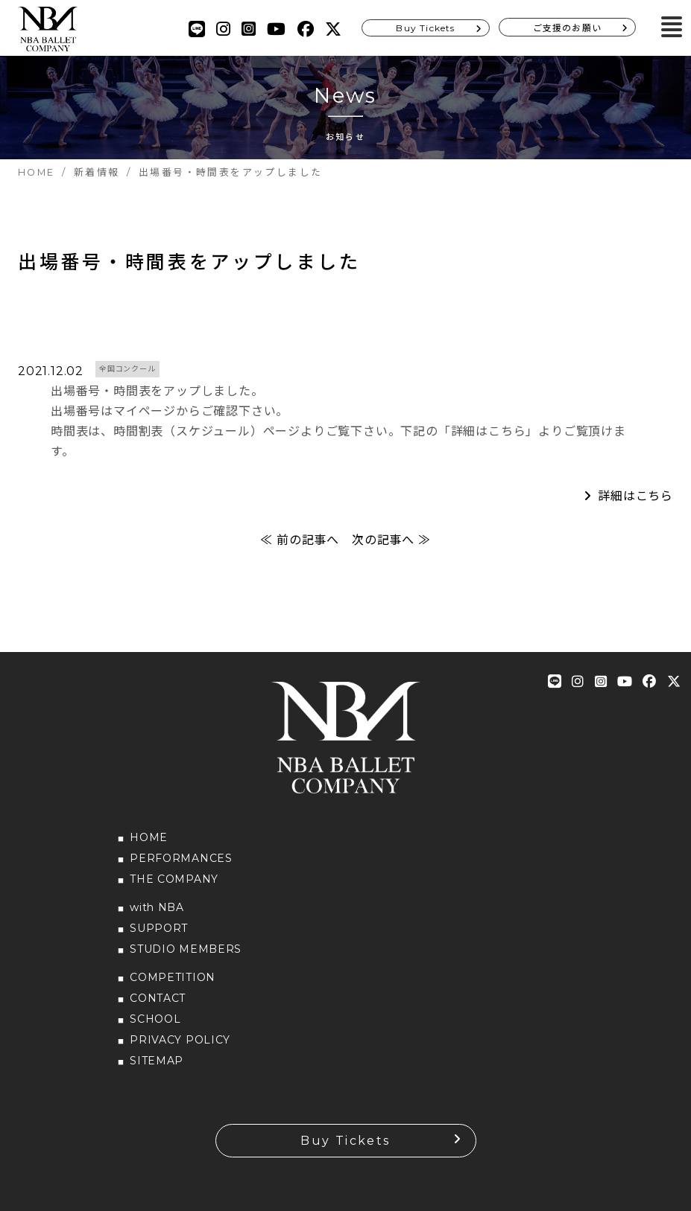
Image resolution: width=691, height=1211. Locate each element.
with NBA (157, 907)
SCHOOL (155, 1019)
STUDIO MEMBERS (186, 949)
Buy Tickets (425, 27)
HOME (149, 837)
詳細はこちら (635, 496)
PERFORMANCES (181, 858)
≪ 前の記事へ (299, 540)
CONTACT (158, 998)
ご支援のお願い (567, 27)
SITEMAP (156, 1060)
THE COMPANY (174, 879)
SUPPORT (159, 928)
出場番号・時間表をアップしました (189, 262)
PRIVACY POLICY (180, 1040)
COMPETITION (172, 977)
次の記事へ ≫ (391, 540)
